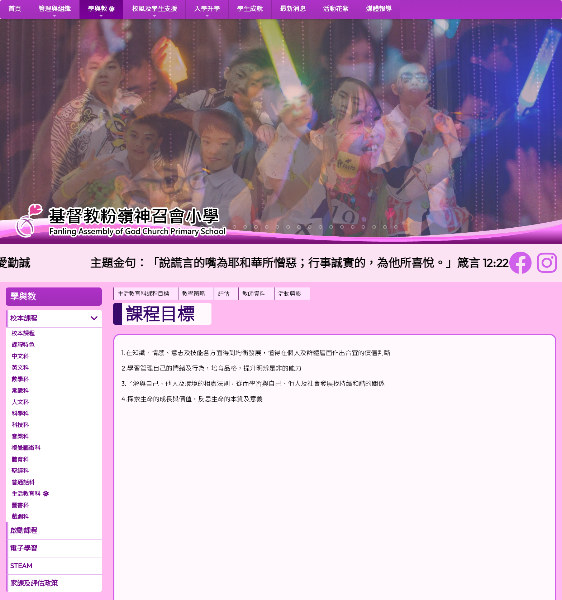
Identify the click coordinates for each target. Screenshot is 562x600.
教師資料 (253, 293)
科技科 (20, 425)
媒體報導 (379, 9)
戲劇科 (20, 516)
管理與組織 (54, 12)
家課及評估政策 (34, 583)
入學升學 (207, 12)
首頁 (14, 9)
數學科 (20, 379)
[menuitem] (145, 293)
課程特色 (22, 344)
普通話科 (22, 482)
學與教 (97, 12)
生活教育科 (25, 493)
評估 (223, 293)
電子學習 (23, 548)
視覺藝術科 (25, 447)
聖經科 (20, 470)
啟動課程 (23, 530)
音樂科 (20, 436)
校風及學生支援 (154, 12)
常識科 (20, 390)
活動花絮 (336, 9)
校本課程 (23, 318)
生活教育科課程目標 (143, 293)
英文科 (20, 367)
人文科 (20, 402)
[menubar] (211, 293)
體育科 (20, 459)
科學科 (20, 413)
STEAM (21, 565)
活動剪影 (289, 293)
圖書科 (20, 505)
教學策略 (193, 293)
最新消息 (293, 9)
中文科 (20, 356)
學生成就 (250, 9)
